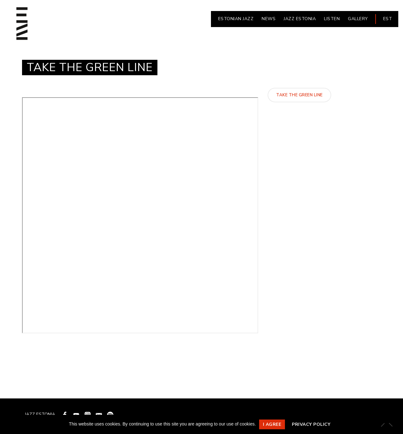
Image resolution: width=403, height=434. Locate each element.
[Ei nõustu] (390, 424)
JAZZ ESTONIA (300, 19)
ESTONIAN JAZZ (236, 19)
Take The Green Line (299, 95)
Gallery (358, 19)
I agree (272, 424)
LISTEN (332, 19)
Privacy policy (311, 424)
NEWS (268, 19)
